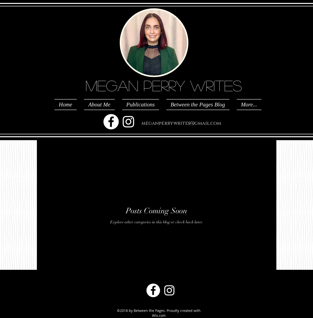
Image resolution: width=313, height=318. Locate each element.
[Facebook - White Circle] (111, 121)
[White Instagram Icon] (128, 121)
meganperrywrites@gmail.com (181, 123)
